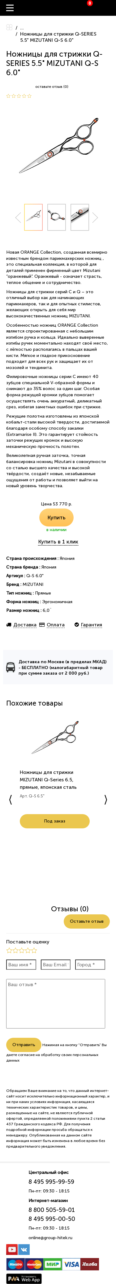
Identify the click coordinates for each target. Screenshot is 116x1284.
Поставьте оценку (27, 947)
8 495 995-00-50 (51, 1224)
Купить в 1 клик (58, 541)
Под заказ (47, 828)
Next (95, 217)
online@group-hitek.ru (50, 1243)
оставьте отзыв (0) (51, 86)
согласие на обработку (39, 1060)
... (22, 28)
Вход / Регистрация (111, 8)
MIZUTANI (33, 584)
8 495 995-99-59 (51, 1187)
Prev (18, 217)
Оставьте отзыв (87, 927)
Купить (56, 517)
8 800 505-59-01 (51, 1215)
